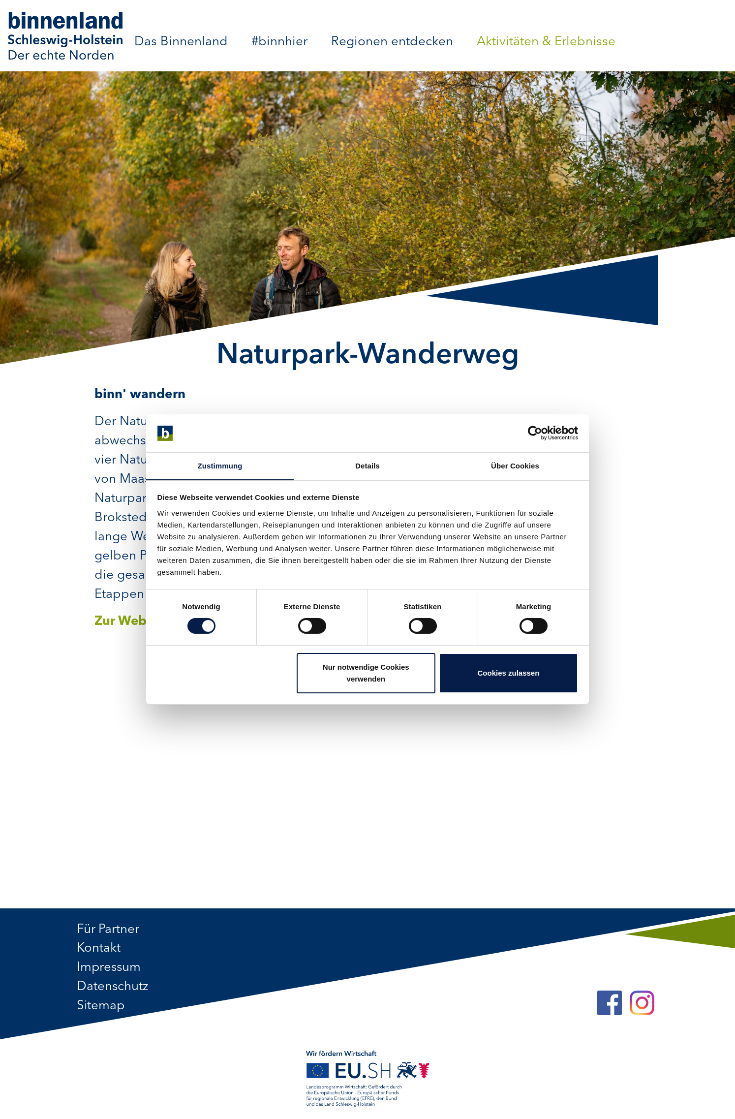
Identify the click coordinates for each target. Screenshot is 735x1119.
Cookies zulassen (508, 673)
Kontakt (99, 948)
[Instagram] (642, 1004)
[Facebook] (609, 1004)
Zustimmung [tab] (220, 465)
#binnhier (279, 41)
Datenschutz (113, 987)
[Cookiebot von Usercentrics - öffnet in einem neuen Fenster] (535, 433)
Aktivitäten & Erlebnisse (546, 41)
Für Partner (108, 929)
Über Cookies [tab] (515, 465)
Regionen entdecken (392, 41)
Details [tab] (367, 465)
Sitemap (101, 1006)
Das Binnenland (181, 41)
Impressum (109, 968)
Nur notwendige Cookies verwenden (366, 673)
